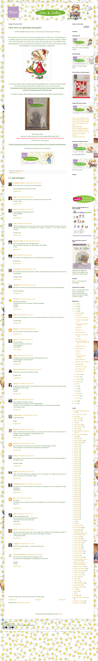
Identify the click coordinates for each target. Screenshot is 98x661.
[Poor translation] (11, 627)
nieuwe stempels (78, 574)
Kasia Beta (77, 555)
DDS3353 (76, 517)
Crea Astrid (16, 269)
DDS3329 (76, 492)
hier (75, 281)
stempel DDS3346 (79, 587)
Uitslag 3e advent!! (80, 332)
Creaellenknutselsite (19, 484)
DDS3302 (76, 469)
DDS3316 (76, 480)
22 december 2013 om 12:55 (24, 355)
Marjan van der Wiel (79, 566)
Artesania (76, 429)
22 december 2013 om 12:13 (25, 315)
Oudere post (62, 599)
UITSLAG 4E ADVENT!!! (82, 317)
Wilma (15, 339)
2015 (75, 306)
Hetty (14, 355)
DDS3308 (76, 473)
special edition (78, 585)
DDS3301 (76, 467)
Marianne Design (78, 557)
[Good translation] (5, 627)
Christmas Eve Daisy (81, 366)
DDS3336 (76, 496)
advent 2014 (77, 420)
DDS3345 (76, 502)
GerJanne (16, 299)
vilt (74, 593)
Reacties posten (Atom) (23, 602)
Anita (75, 422)
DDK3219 (76, 459)
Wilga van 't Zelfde (79, 601)
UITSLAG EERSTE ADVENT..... (80, 356)
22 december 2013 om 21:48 (25, 456)
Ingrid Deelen (77, 545)
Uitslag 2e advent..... (80, 346)
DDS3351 (76, 513)
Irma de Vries (77, 549)
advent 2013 (16, 172)
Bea (14, 255)
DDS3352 (76, 515)
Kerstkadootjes (79, 364)
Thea (14, 223)
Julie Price (81, 132)
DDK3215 (76, 453)
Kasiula (74, 135)
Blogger (60, 614)
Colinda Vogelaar (80, 133)
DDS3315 (76, 478)
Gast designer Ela (80, 369)
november (78, 374)
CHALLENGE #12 (80, 359)
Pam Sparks (77, 576)
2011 (75, 403)
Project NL (77, 581)
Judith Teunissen (78, 553)
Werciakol (76, 595)
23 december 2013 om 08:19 (33, 484)
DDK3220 (76, 461)
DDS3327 (76, 490)
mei (77, 388)
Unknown (16, 329)
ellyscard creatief (18, 241)
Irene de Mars (77, 547)
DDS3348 (76, 507)
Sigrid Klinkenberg (77, 126)
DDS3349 (76, 509)
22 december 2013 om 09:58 (24, 223)
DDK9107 (76, 465)
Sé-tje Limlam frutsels (19, 369)
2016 (75, 304)
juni (77, 386)
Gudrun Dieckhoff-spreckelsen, (80, 128)
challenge (76, 438)
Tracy (75, 589)
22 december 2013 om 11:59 (27, 299)
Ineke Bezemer (78, 543)
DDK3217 (76, 455)
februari (78, 395)
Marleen (15, 429)
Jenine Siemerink (78, 551)
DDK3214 (76, 451)
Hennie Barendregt (79, 540)
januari (78, 398)
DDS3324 (76, 486)
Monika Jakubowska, (78, 130)
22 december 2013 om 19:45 (27, 443)
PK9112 (76, 578)
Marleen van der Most (79, 137)
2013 (75, 311)
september (79, 379)
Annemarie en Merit (19, 183)
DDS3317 (76, 482)
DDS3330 (76, 494)
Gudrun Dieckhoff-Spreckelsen (79, 530)
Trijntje (15, 471)
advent (76, 416)
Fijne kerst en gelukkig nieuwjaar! (81, 324)
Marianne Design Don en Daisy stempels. (80, 563)
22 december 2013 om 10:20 (31, 241)
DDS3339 (76, 498)
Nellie (15, 315)
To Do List (78, 353)
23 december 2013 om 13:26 (25, 514)
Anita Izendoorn (78, 427)
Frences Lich (77, 525)
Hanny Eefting (77, 538)
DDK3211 (76, 449)
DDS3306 (76, 471)
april (77, 391)
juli (77, 384)
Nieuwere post (13, 599)
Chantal (15, 383)
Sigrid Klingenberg (79, 583)
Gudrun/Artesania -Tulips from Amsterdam (80, 533)
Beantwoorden (17, 191)
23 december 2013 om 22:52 (35, 554)
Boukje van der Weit (79, 434)
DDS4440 (76, 519)
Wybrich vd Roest (78, 603)
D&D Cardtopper (78, 442)
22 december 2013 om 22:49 (25, 471)
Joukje (15, 399)
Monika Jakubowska (79, 570)
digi (75, 521)
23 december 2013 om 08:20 (23, 498)
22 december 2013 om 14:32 (30, 415)
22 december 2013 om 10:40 (28, 269)
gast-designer (77, 527)
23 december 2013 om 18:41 (27, 543)
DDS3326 (76, 488)
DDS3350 (76, 511)
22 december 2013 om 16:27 (26, 429)
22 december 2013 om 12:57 (34, 369)
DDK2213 (76, 445)
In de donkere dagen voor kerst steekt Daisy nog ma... (82, 342)
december (78, 313)
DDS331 (76, 475)
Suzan (15, 209)
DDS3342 (76, 500)
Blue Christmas (79, 371)
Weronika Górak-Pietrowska (81, 597)
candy (75, 436)
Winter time (78, 327)
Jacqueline (16, 285)
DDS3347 (76, 504)
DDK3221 (76, 463)
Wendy (15, 529)
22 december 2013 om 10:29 (24, 255)
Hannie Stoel (77, 536)
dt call (75, 523)
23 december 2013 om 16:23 (26, 529)
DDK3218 (76, 457)
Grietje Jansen (17, 415)
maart (77, 393)
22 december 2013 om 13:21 (26, 383)
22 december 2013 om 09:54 (25, 209)
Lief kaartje (78, 315)
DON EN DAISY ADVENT (82, 362)
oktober (78, 376)
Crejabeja (16, 543)
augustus (78, 381)
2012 (75, 401)
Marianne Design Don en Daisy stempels (80, 560)
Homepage (38, 599)
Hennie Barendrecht (80, 120)
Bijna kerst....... (79, 330)
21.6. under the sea (79, 414)
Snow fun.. (78, 351)
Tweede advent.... (80, 348)
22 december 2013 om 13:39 (25, 399)
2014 (75, 308)
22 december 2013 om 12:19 (27, 329)
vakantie (76, 591)
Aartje (15, 197)
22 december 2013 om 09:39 (33, 183)
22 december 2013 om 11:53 (28, 285)
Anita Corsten (76, 118)
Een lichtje (78, 338)
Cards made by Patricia (20, 554)
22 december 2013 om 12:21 (25, 339)
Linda (15, 514)
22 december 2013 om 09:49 (25, 197)
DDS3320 (76, 484)
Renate (15, 456)
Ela (14, 498)
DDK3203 (76, 447)
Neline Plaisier (81, 121)
